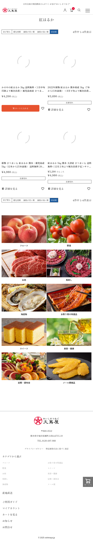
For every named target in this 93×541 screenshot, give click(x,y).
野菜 (4, 468)
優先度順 (17, 31)
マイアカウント (11, 508)
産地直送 (7, 493)
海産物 (5, 484)
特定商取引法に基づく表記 (57, 448)
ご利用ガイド (9, 502)
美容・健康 (52, 473)
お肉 (4, 473)
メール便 (51, 484)
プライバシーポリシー (33, 448)
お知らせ (7, 521)
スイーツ (51, 468)
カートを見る (9, 514)
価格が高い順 (43, 31)
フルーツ (6, 462)
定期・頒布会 (53, 478)
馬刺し (5, 478)
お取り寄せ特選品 (55, 462)
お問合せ (7, 527)
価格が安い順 (29, 31)
